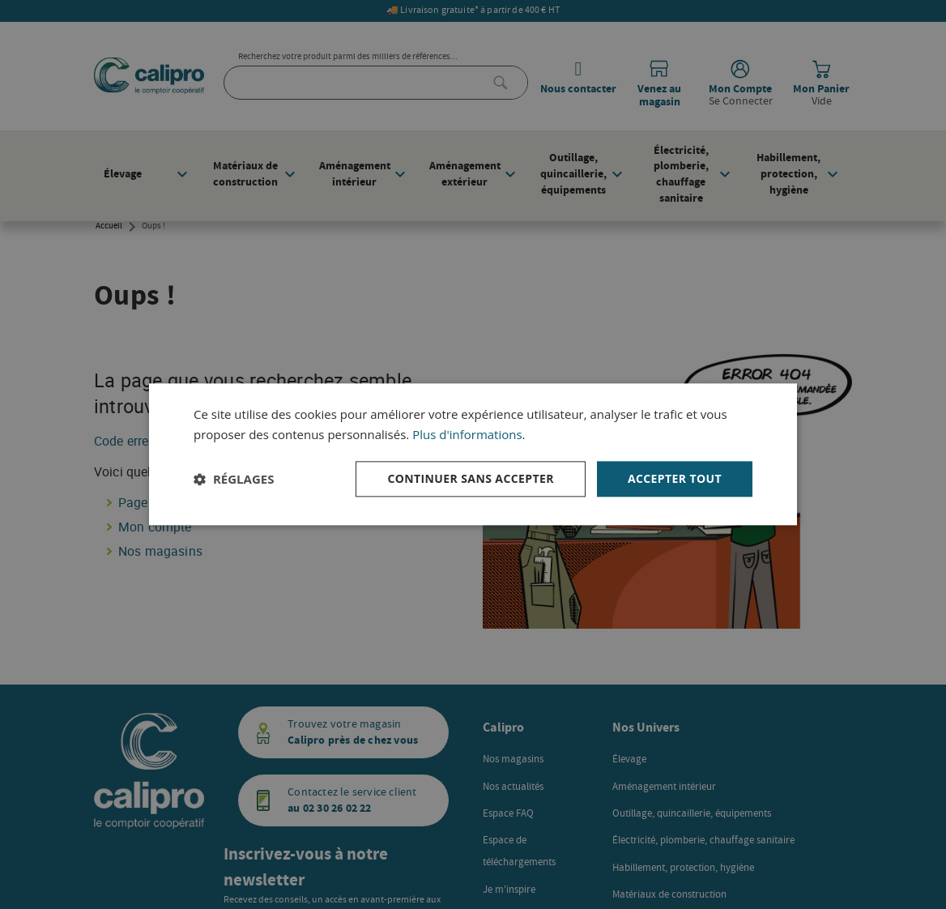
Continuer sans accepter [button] (470, 478)
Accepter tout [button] (675, 478)
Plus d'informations (467, 434)
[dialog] (473, 454)
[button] (234, 479)
